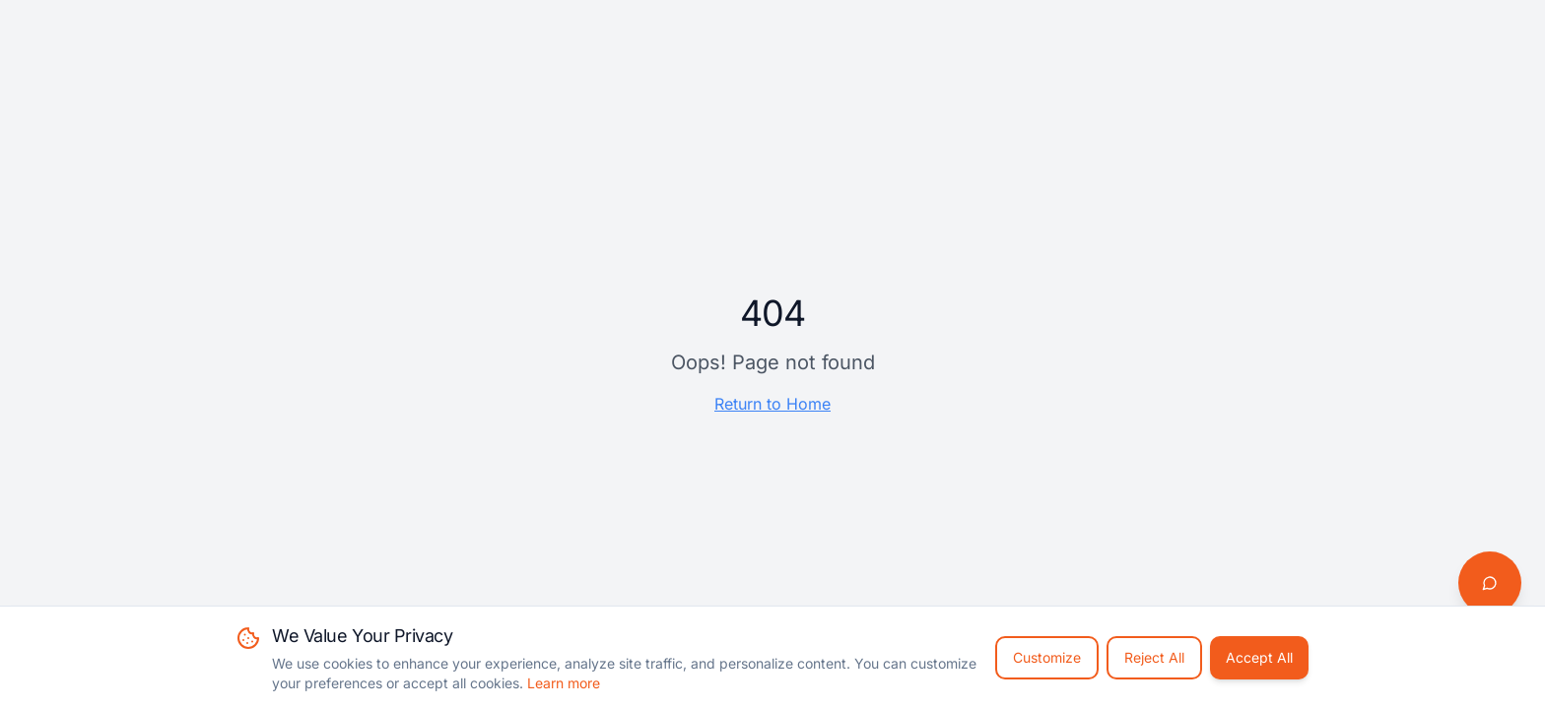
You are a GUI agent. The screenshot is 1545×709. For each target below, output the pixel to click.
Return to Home (772, 404)
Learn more (563, 683)
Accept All (1259, 657)
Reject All (1154, 657)
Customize (1047, 657)
